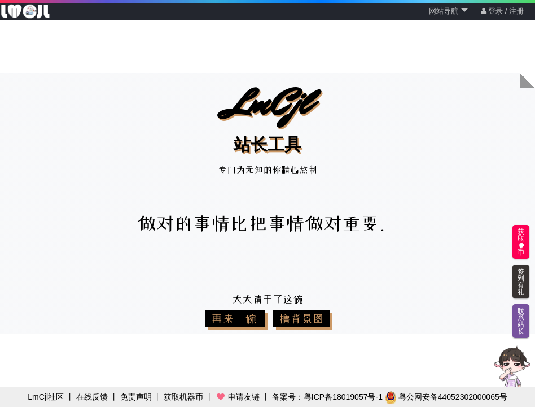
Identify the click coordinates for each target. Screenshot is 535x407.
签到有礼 (521, 281)
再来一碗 (235, 318)
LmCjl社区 (46, 396)
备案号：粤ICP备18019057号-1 (327, 396)
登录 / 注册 (502, 11)
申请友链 (238, 396)
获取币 (521, 242)
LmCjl (267, 117)
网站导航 (448, 11)
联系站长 (521, 321)
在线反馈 (92, 396)
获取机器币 (183, 396)
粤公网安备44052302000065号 (446, 396)
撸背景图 (301, 318)
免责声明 (136, 396)
